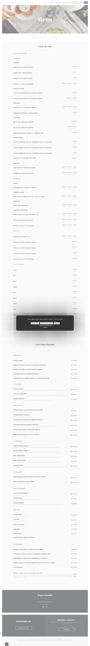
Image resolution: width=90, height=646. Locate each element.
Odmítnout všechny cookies (46, 323)
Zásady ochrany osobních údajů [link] (45, 325)
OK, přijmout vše (35, 323)
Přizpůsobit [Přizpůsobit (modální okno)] (56, 323)
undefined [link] (45, 327)
